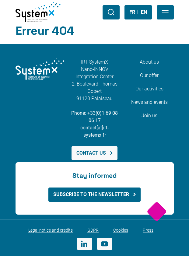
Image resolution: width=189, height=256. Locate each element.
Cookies (120, 230)
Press (148, 230)
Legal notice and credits (50, 230)
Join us (149, 115)
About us (149, 62)
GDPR (93, 230)
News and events (149, 102)
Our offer (149, 75)
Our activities (149, 89)
